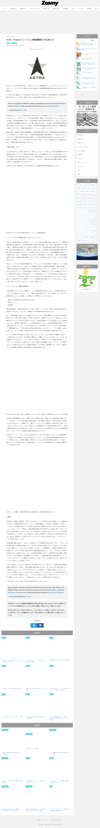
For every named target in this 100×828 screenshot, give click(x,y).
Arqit (81, 184)
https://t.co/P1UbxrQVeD (51, 106)
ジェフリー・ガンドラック (88, 217)
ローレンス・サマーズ (90, 233)
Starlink (85, 204)
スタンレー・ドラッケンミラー (83, 224)
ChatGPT (80, 154)
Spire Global (79, 204)
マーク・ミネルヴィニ (81, 230)
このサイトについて (42, 820)
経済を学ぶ (23, 8)
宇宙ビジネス (56, 8)
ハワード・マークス (81, 227)
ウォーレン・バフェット (82, 211)
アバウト (81, 8)
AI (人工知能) (81, 150)
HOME (7, 36)
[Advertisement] (50, 22)
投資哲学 (93, 237)
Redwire (83, 194)
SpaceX (90, 201)
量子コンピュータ (82, 162)
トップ (5, 8)
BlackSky (79, 188)
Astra (8, 43)
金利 (93, 240)
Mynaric (93, 191)
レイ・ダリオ (90, 230)
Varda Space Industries (81, 207)
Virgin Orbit (90, 207)
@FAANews (16, 106)
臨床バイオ (46, 8)
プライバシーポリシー (57, 820)
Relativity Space (90, 194)
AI (77, 184)
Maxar (82, 191)
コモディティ (92, 214)
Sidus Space (79, 201)
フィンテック (81, 166)
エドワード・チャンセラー (82, 214)
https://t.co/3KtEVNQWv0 (55, 592)
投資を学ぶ (13, 8)
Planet (78, 194)
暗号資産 (65, 8)
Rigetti (78, 198)
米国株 (78, 240)
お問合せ (89, 8)
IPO (79, 170)
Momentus (87, 191)
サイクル (79, 217)
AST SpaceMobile (91, 184)
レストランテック (80, 233)
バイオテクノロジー (34, 8)
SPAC (79, 174)
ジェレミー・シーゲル (81, 220)
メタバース (81, 158)
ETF (89, 188)
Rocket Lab (84, 198)
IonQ (93, 188)
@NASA (18, 592)
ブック (73, 8)
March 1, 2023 (23, 110)
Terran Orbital (92, 204)
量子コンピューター (86, 240)
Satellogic (90, 198)
